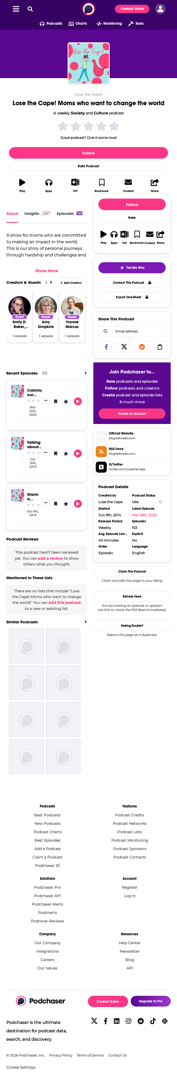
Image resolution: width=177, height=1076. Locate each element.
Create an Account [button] (132, 414)
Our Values (47, 968)
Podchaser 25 (47, 865)
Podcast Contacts (129, 857)
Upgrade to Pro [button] (151, 1001)
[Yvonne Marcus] (72, 307)
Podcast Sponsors (129, 848)
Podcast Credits (129, 815)
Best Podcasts (47, 815)
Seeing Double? (132, 626)
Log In (129, 895)
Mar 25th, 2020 (144, 515)
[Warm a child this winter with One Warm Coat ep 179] (17, 495)
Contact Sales (132, 9)
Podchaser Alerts (47, 904)
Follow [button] (88, 152)
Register (129, 887)
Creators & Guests (23, 282)
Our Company (47, 943)
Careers (47, 959)
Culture (101, 113)
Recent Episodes (22, 373)
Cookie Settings (21, 1067)
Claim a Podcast (47, 857)
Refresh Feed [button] (132, 596)
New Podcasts (47, 823)
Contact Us (117, 1055)
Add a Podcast (47, 848)
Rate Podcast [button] (88, 166)
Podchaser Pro (47, 887)
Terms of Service (90, 1055)
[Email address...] (132, 331)
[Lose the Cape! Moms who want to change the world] (88, 63)
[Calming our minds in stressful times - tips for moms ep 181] (17, 391)
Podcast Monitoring (129, 840)
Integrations (47, 951)
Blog (129, 959)
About (12, 213)
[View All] (51, 282)
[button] (47, 23)
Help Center (129, 943)
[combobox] (132, 331)
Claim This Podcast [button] (132, 571)
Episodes (69, 213)
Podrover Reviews (47, 921)
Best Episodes (47, 840)
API (130, 968)
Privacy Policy (60, 1055)
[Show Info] (160, 502)
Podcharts (47, 912)
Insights (37, 213)
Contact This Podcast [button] (132, 283)
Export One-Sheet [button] (132, 297)
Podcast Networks (129, 823)
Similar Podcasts (22, 621)
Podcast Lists (129, 832)
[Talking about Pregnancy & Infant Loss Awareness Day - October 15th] (17, 443)
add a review (50, 558)
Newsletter (130, 951)
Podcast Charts (47, 832)
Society (78, 113)
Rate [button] (132, 218)
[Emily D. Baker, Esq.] (19, 307)
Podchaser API (47, 895)
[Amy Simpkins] (46, 307)
